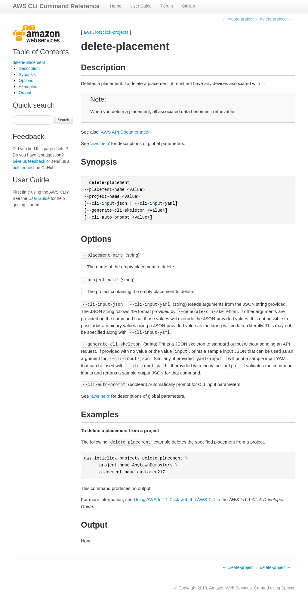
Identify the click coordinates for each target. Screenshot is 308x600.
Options (26, 80)
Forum (167, 6)
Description (29, 68)
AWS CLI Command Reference (56, 6)
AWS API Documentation (126, 131)
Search (63, 120)
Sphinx (287, 588)
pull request (23, 167)
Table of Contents (41, 52)
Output (25, 92)
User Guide (141, 6)
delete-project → (275, 19)
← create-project (237, 19)
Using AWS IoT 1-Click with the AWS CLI (174, 499)
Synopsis (27, 74)
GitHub (188, 6)
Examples (28, 86)
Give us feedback (29, 161)
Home (115, 6)
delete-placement (29, 62)
